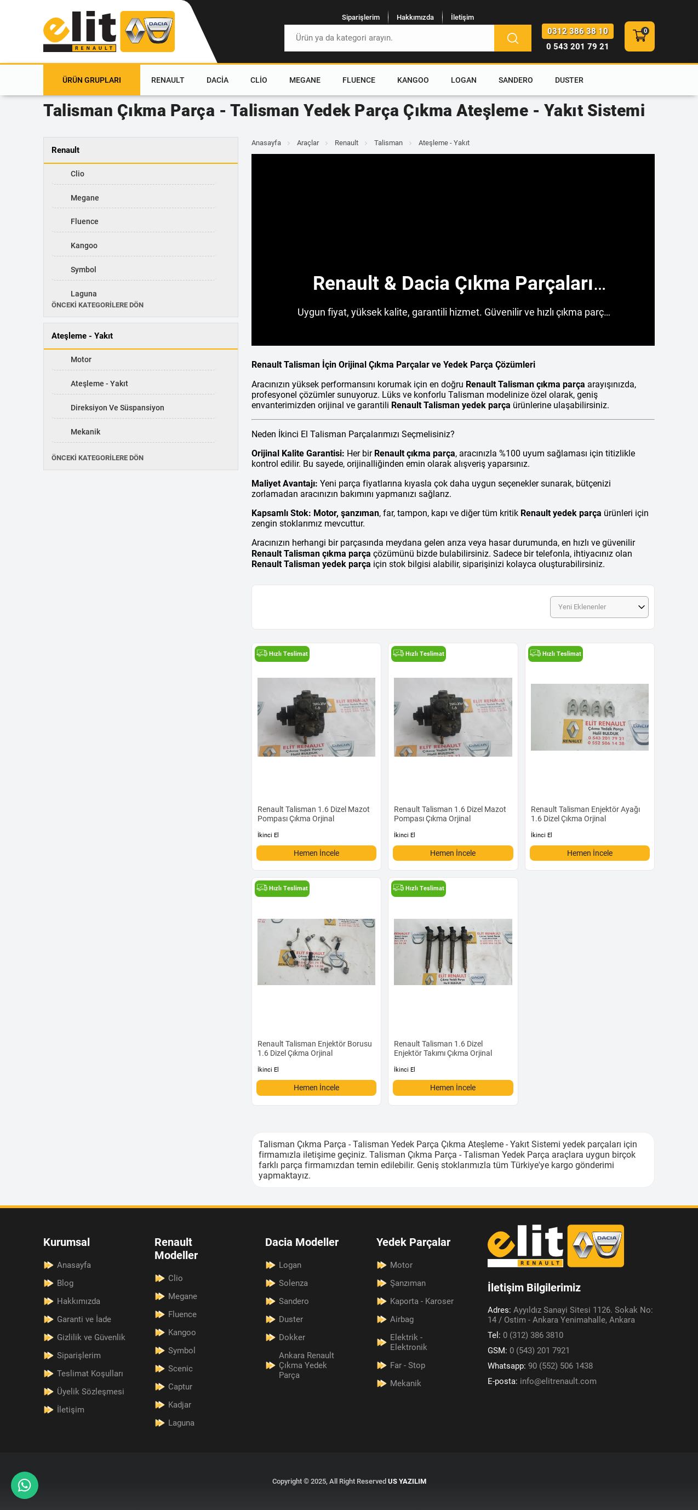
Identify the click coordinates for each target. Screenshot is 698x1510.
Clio (258, 80)
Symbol (83, 269)
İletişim (462, 17)
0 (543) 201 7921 (529, 1350)
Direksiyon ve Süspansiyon (117, 407)
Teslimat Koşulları (90, 1374)
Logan (464, 80)
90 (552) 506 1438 (540, 1366)
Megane (305, 80)
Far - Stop (407, 1365)
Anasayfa (266, 143)
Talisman (388, 143)
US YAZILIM (407, 1481)
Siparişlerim (361, 17)
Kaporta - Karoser (422, 1301)
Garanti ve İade (84, 1319)
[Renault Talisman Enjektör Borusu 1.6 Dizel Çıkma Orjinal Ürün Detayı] (316, 977)
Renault (168, 80)
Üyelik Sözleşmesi (90, 1392)
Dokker (292, 1337)
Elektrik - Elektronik (408, 1342)
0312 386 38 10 (577, 31)
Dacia (217, 80)
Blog (65, 1283)
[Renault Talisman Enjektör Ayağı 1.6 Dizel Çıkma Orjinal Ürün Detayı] (589, 743)
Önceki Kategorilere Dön (98, 305)
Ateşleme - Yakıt (99, 383)
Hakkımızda (415, 17)
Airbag (402, 1319)
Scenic (180, 1369)
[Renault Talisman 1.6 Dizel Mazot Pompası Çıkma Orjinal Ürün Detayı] (316, 743)
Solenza (293, 1283)
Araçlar (308, 143)
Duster (569, 80)
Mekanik (85, 431)
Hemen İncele (316, 853)
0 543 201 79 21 (577, 47)
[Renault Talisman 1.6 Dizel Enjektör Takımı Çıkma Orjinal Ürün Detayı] (452, 977)
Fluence (358, 80)
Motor (81, 359)
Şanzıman (408, 1283)
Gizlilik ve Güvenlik (91, 1337)
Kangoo (413, 80)
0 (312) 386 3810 (525, 1335)
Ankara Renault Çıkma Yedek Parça (306, 1365)
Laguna (84, 293)
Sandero (516, 80)
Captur (180, 1387)
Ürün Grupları (91, 80)
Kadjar (179, 1405)
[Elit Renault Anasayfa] (109, 31)
